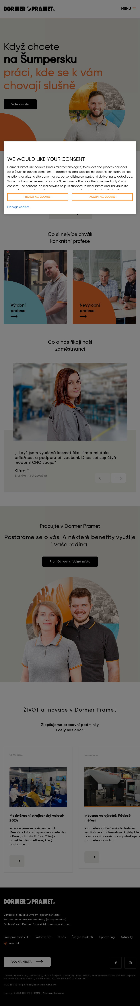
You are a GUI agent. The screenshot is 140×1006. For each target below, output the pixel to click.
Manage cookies (18, 207)
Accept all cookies (102, 196)
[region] (70, 177)
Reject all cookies (37, 196)
